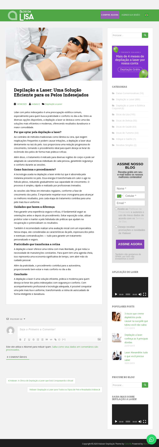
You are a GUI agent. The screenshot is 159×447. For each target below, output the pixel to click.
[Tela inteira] (144, 294)
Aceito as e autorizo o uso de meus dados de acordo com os (129, 215)
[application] (130, 287)
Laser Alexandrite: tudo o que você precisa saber (136, 356)
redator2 (35, 104)
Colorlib (128, 443)
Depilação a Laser (53, 104)
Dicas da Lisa (123, 114)
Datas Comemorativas (127, 93)
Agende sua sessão (131, 15)
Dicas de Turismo (125, 132)
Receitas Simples (124, 145)
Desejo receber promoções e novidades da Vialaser (130, 230)
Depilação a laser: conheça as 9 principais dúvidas (136, 338)
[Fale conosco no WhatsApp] (151, 439)
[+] (64, 339)
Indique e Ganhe (124, 138)
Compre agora (109, 15)
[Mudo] (140, 294)
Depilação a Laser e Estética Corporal (128, 107)
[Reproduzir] (116, 294)
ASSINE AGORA (130, 244)
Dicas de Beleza (124, 120)
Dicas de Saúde (124, 126)
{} (59, 339)
